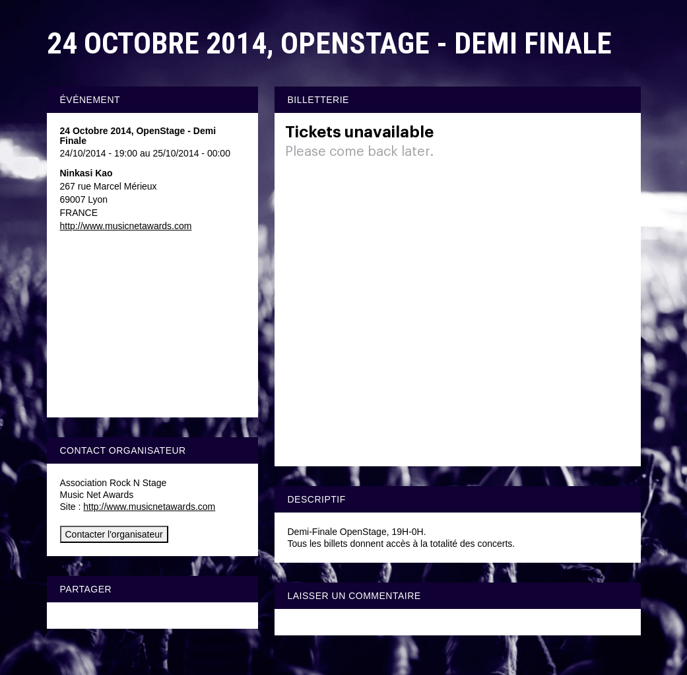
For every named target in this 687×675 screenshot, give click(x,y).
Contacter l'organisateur (114, 534)
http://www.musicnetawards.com (126, 226)
